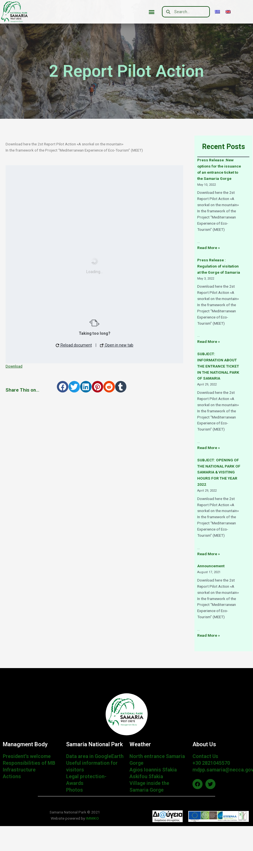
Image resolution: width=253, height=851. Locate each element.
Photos (74, 790)
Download (14, 366)
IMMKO (92, 818)
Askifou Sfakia (146, 776)
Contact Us (205, 756)
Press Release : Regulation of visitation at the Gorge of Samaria (218, 266)
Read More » (208, 247)
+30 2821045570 (211, 763)
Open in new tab (116, 345)
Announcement (210, 566)
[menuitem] (217, 11)
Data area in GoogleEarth (95, 756)
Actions (12, 776)
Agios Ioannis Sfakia (153, 770)
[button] (151, 12)
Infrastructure (19, 770)
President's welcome (27, 756)
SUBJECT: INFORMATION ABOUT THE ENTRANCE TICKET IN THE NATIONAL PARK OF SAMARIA (218, 366)
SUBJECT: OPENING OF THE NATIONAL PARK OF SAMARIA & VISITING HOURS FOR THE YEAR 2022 (218, 472)
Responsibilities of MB (29, 763)
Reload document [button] (74, 345)
